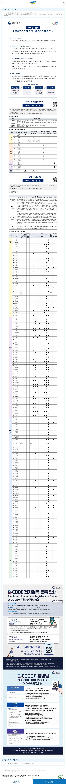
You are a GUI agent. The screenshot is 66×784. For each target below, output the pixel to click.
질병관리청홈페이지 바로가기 (16, 781)
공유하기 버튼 (63, 3)
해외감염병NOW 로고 (33, 3)
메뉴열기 (2, 3)
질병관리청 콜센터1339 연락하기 (49, 781)
